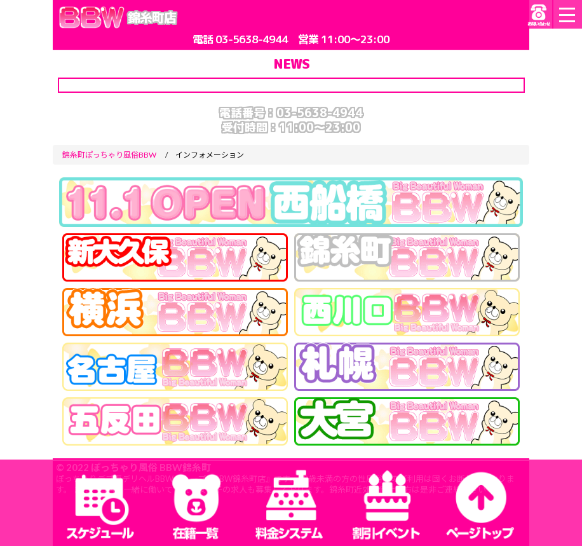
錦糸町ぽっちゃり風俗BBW (109, 155)
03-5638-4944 (251, 39)
